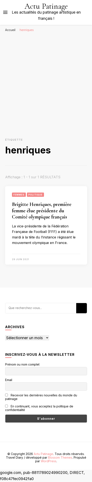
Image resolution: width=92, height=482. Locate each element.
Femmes (18, 194)
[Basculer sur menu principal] (5, 12)
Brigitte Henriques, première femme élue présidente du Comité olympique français (41, 210)
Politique (35, 194)
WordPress (48, 461)
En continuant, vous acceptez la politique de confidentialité (39, 408)
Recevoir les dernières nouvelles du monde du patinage (41, 397)
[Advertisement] (46, 82)
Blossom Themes (60, 457)
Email (8, 380)
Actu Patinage (46, 6)
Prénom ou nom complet (22, 364)
